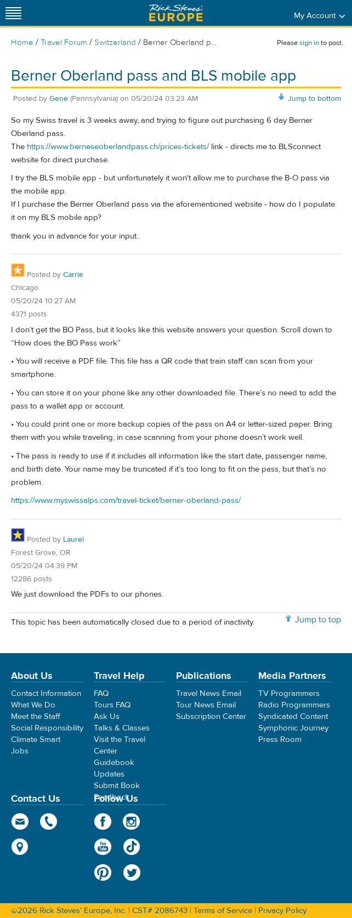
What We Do (33, 705)
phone (49, 821)
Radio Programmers (294, 705)
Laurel (73, 540)
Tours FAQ (112, 705)
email (20, 821)
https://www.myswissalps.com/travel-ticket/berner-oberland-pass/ (126, 500)
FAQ (101, 693)
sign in (309, 42)
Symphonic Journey (293, 728)
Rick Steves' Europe (176, 13)
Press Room (280, 739)
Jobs (20, 751)
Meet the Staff (35, 716)
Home (22, 42)
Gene (58, 99)
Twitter (132, 872)
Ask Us (107, 716)
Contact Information (46, 693)
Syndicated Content (293, 716)
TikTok (132, 846)
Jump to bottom (314, 99)
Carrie (73, 275)
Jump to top (318, 619)
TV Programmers (289, 693)
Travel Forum (64, 42)
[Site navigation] (13, 13)
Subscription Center (211, 716)
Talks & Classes (122, 728)
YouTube (103, 846)
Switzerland (115, 42)
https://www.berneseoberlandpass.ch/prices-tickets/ (118, 146)
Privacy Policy (282, 910)
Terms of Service (223, 910)
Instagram (132, 821)
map (20, 846)
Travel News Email (208, 693)
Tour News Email (206, 705)
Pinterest (103, 872)
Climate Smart (35, 739)
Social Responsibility (47, 728)
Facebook (103, 821)
